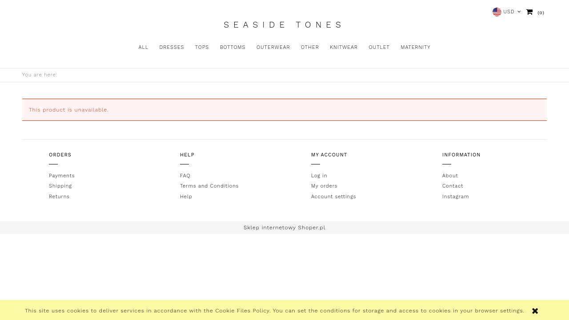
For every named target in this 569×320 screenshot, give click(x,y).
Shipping (60, 186)
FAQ (185, 176)
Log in (319, 176)
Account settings (333, 197)
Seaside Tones (284, 25)
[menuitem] (143, 47)
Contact (452, 186)
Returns (59, 197)
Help (186, 197)
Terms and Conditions (209, 186)
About (450, 176)
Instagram (455, 197)
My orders (324, 186)
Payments (62, 176)
